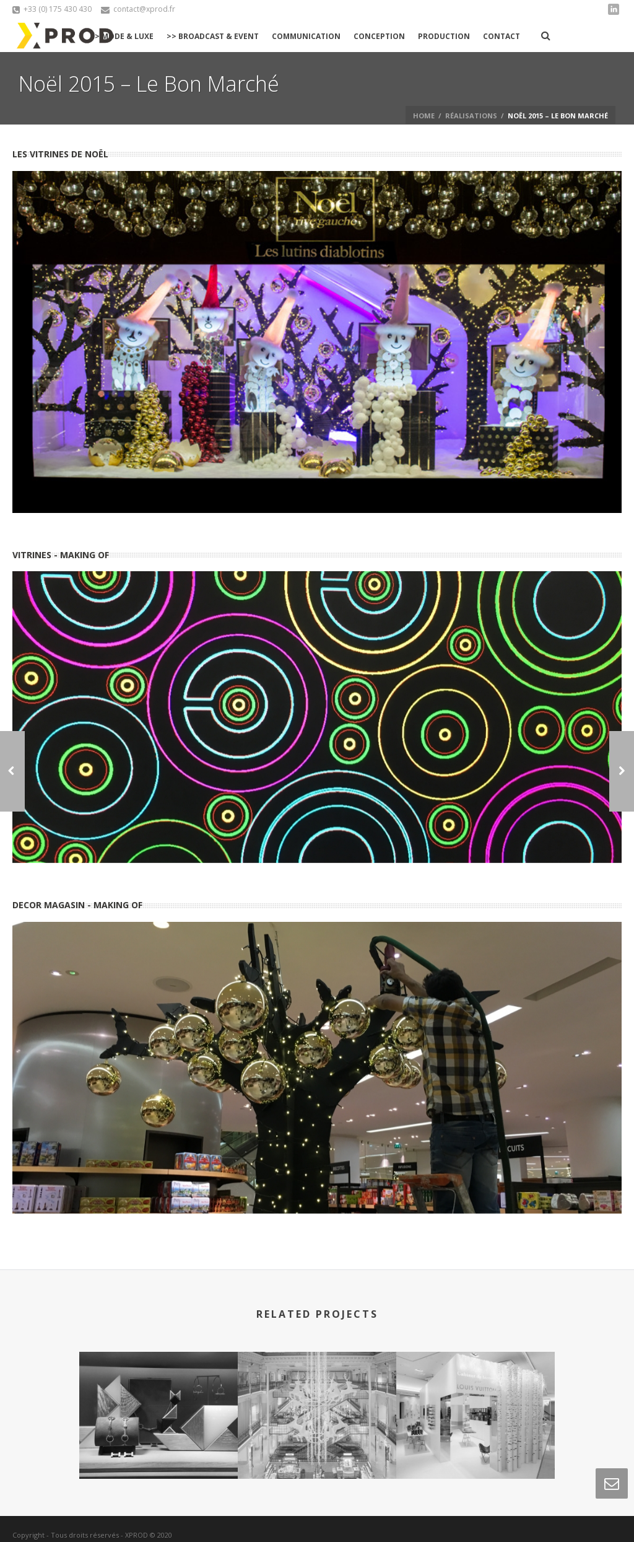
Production (444, 36)
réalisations (471, 115)
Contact (501, 36)
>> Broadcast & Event (213, 36)
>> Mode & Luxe (122, 36)
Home (424, 115)
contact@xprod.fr (144, 9)
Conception (379, 36)
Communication (306, 36)
